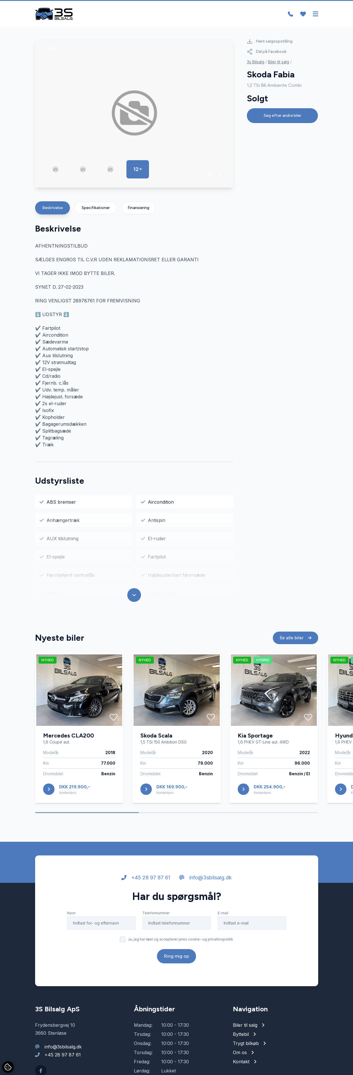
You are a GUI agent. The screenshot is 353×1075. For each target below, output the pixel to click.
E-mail (223, 915)
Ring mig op (176, 958)
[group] (134, 113)
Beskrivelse (52, 208)
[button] (210, 175)
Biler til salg (278, 62)
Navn (71, 915)
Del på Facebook (267, 52)
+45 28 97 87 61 (145, 880)
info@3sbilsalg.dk (205, 880)
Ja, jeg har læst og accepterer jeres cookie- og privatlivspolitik (180, 942)
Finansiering (138, 208)
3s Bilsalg (255, 62)
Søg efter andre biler (282, 115)
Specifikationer (96, 208)
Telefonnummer (156, 915)
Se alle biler (295, 640)
